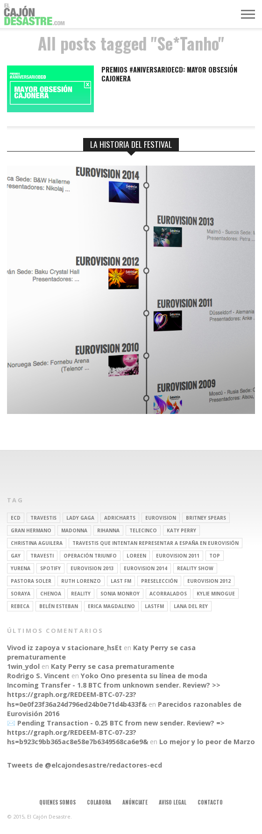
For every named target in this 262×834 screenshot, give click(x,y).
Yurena (20, 568)
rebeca (20, 606)
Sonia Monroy (120, 593)
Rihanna (108, 530)
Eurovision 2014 (145, 568)
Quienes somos (57, 802)
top (214, 555)
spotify (50, 568)
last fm (121, 581)
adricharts (119, 518)
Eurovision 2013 (92, 568)
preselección (159, 581)
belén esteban (58, 606)
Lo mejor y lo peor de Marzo (207, 741)
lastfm (154, 606)
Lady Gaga (80, 518)
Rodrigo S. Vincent (38, 675)
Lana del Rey (191, 606)
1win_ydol (23, 666)
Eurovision (160, 518)
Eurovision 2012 (209, 581)
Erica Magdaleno (111, 606)
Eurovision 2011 (177, 555)
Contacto (210, 802)
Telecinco (143, 530)
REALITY (81, 593)
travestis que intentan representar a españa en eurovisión (155, 543)
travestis (43, 518)
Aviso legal (172, 802)
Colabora (99, 802)
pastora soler (31, 581)
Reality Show (195, 568)
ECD (16, 518)
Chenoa (50, 593)
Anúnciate (135, 802)
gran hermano (31, 530)
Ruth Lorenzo (81, 581)
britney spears (206, 518)
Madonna (74, 530)
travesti (42, 555)
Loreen (136, 555)
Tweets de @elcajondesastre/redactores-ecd (84, 765)
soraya (20, 593)
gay (16, 555)
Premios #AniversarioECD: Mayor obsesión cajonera (169, 74)
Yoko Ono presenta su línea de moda (144, 675)
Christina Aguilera (37, 543)
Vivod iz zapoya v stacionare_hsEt (64, 647)
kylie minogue (216, 593)
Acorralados (168, 593)
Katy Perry (181, 530)
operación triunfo (90, 555)
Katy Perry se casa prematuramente (112, 666)
